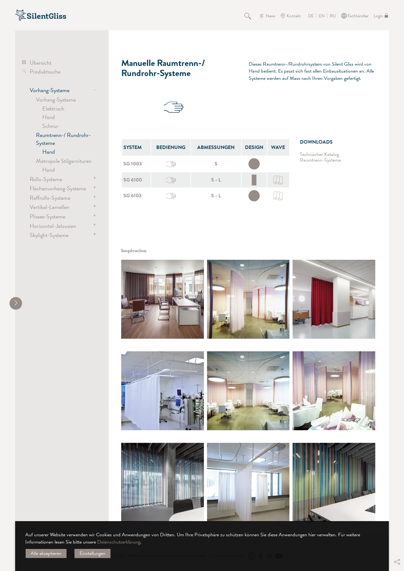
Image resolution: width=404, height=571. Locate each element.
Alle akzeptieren (46, 553)
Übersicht (40, 62)
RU (333, 16)
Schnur (50, 126)
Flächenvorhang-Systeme (58, 188)
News (270, 16)
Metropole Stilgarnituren (64, 161)
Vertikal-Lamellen (49, 207)
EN (322, 16)
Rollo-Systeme (46, 179)
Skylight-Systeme (49, 235)
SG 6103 (132, 195)
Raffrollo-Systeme (50, 197)
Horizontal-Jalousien (53, 226)
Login (378, 16)
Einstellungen (92, 553)
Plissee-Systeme (47, 216)
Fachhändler (358, 16)
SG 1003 (132, 164)
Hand (48, 117)
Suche (251, 16)
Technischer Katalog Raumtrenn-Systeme (320, 157)
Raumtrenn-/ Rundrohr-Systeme (63, 139)
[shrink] (15, 303)
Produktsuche (45, 71)
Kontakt (294, 16)
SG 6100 (132, 180)
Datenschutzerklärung (118, 542)
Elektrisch (53, 108)
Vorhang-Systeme (49, 90)
